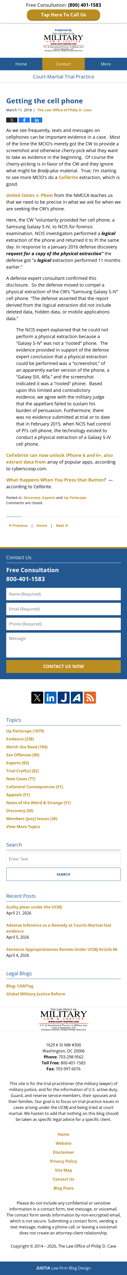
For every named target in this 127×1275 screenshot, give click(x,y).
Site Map (63, 1170)
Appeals (18, 794)
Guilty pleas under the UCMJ (34, 907)
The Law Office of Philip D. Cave (87, 1246)
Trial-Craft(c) (22, 771)
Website (63, 1143)
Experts (48, 497)
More (106, 64)
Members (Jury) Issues (31, 818)
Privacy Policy (63, 1161)
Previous (18, 525)
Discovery (32, 497)
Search (63, 874)
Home (21, 64)
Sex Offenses (22, 755)
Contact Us (63, 1179)
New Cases (20, 779)
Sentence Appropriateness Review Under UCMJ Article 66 (61, 949)
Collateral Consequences (34, 786)
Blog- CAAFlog (19, 986)
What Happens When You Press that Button (55, 480)
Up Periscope (75, 497)
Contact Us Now (63, 666)
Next (62, 525)
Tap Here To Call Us (63, 14)
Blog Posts (63, 1188)
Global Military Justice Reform (36, 994)
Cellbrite (68, 177)
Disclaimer (63, 1152)
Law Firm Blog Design (63, 1268)
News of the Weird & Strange (38, 802)
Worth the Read (26, 747)
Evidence (20, 739)
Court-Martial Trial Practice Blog (63, 40)
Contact (63, 64)
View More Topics (23, 826)
